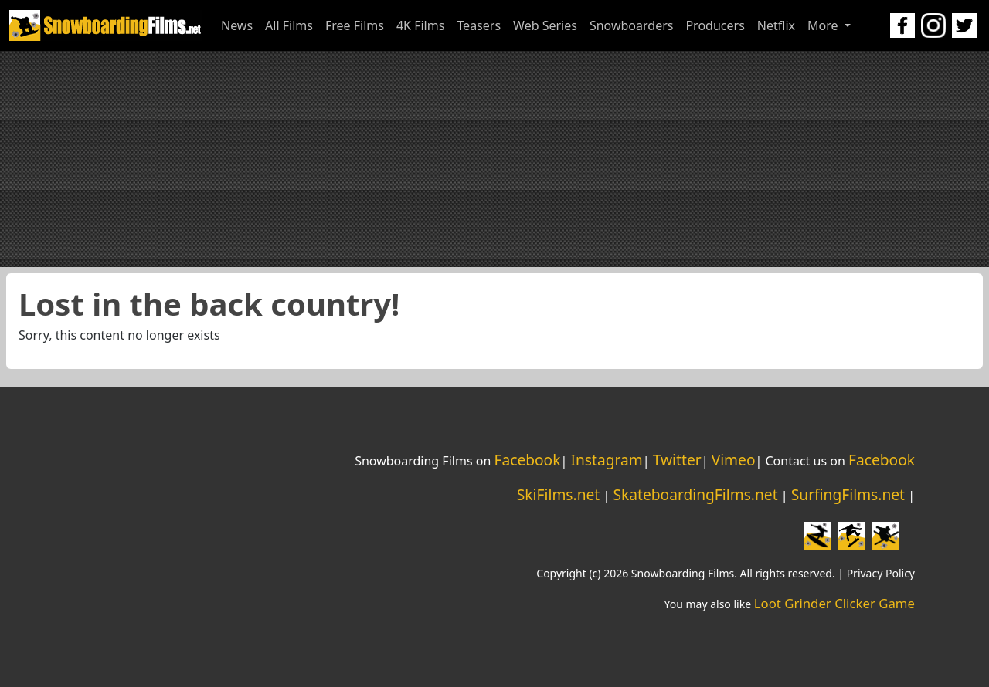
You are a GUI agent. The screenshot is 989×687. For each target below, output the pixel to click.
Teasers (479, 25)
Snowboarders (632, 25)
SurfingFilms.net (848, 494)
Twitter (677, 459)
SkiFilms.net (558, 494)
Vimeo (734, 459)
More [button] (824, 25)
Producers (714, 25)
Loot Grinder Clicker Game (834, 603)
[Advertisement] (494, 159)
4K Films (420, 25)
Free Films (354, 25)
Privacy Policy (881, 573)
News (237, 25)
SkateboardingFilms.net (695, 494)
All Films (289, 25)
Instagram (606, 459)
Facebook (527, 459)
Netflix (776, 25)
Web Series (545, 25)
